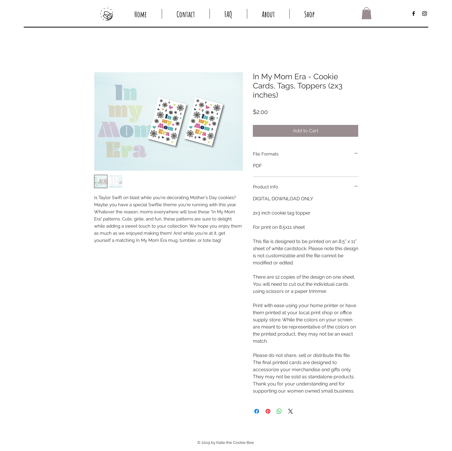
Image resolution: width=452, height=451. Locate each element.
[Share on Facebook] (256, 411)
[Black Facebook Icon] (413, 13)
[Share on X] (290, 411)
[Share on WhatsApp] (279, 411)
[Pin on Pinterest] (268, 411)
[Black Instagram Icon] (424, 13)
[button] (366, 13)
